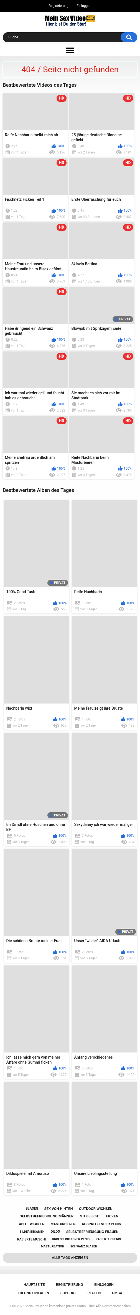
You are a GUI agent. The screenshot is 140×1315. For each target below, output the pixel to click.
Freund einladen (33, 1293)
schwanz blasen (83, 1246)
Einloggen (84, 6)
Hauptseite (34, 1284)
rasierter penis (108, 1239)
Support (68, 1293)
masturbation (52, 1246)
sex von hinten (58, 1209)
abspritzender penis (101, 1224)
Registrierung (58, 6)
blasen (32, 1208)
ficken (112, 1216)
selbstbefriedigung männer (46, 1216)
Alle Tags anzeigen (70, 1257)
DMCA (117, 1293)
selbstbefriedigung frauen (92, 1232)
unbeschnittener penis (70, 1239)
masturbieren (63, 1224)
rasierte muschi (31, 1239)
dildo (55, 1232)
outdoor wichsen (96, 1209)
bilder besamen (31, 1232)
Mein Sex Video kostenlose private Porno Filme (60, 1306)
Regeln (94, 1293)
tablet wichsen (31, 1224)
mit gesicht (90, 1216)
